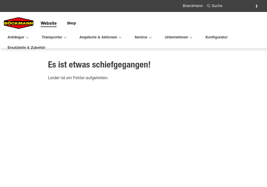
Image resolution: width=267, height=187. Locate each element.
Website (49, 24)
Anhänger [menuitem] (16, 37)
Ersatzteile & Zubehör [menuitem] (26, 48)
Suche (217, 6)
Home (9, 67)
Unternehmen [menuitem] (176, 37)
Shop (71, 23)
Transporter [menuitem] (52, 37)
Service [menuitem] (141, 37)
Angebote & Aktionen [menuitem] (98, 37)
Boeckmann (193, 6)
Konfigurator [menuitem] (216, 37)
